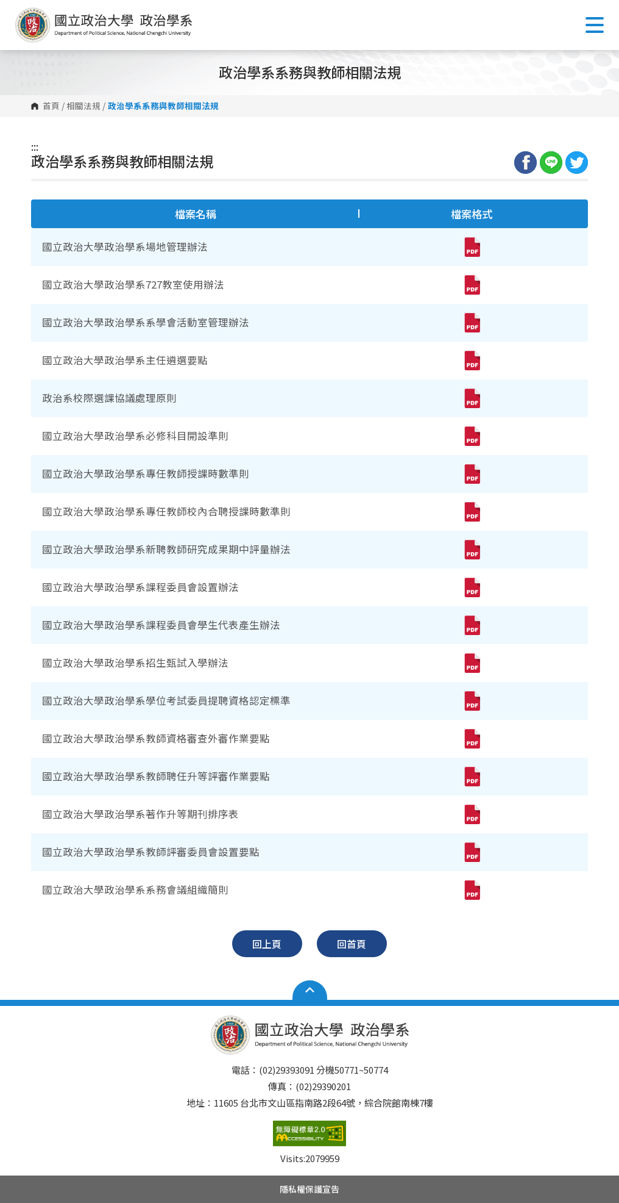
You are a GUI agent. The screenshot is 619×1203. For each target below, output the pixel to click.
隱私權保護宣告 (309, 1189)
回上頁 (266, 943)
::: (34, 146)
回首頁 (351, 943)
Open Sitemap (309, 990)
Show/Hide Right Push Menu (594, 25)
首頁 (51, 106)
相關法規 (83, 106)
